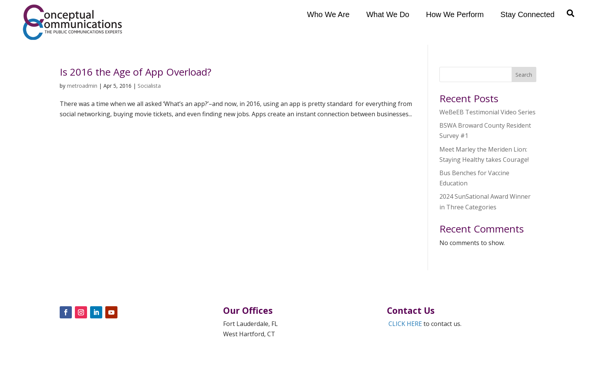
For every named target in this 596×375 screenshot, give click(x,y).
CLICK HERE (405, 324)
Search (523, 74)
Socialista (149, 85)
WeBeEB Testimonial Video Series (487, 112)
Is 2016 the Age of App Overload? (135, 72)
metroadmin (82, 85)
